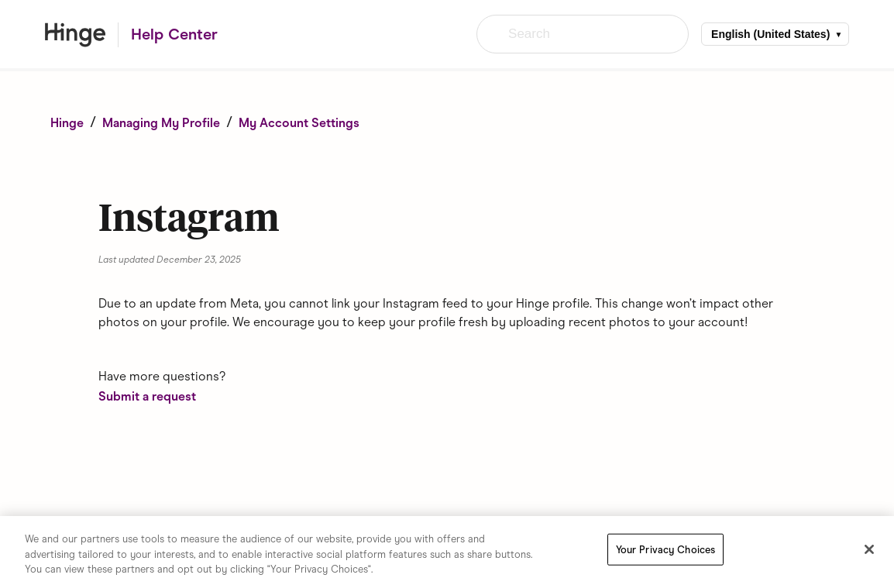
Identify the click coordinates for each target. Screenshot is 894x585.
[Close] (869, 549)
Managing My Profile (161, 122)
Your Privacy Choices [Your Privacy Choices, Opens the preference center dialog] (666, 550)
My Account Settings (299, 122)
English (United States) (770, 34)
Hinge (67, 122)
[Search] (582, 34)
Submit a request (147, 396)
